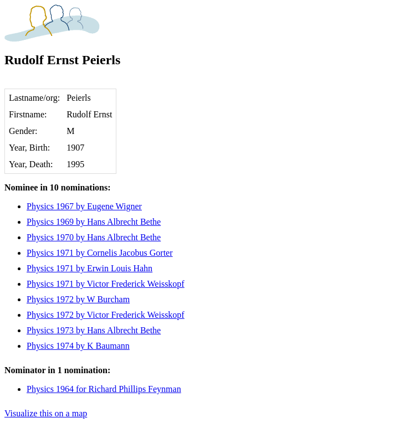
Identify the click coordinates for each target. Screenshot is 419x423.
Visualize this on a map (45, 413)
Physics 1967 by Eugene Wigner (84, 206)
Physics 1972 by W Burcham (78, 299)
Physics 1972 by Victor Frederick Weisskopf (106, 314)
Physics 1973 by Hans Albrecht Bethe (94, 330)
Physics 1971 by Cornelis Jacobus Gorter (100, 252)
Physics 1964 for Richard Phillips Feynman (104, 389)
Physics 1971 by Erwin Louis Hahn (89, 268)
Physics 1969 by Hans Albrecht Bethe (94, 221)
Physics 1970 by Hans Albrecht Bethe (94, 237)
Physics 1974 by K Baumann (78, 345)
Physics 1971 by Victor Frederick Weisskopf (106, 283)
